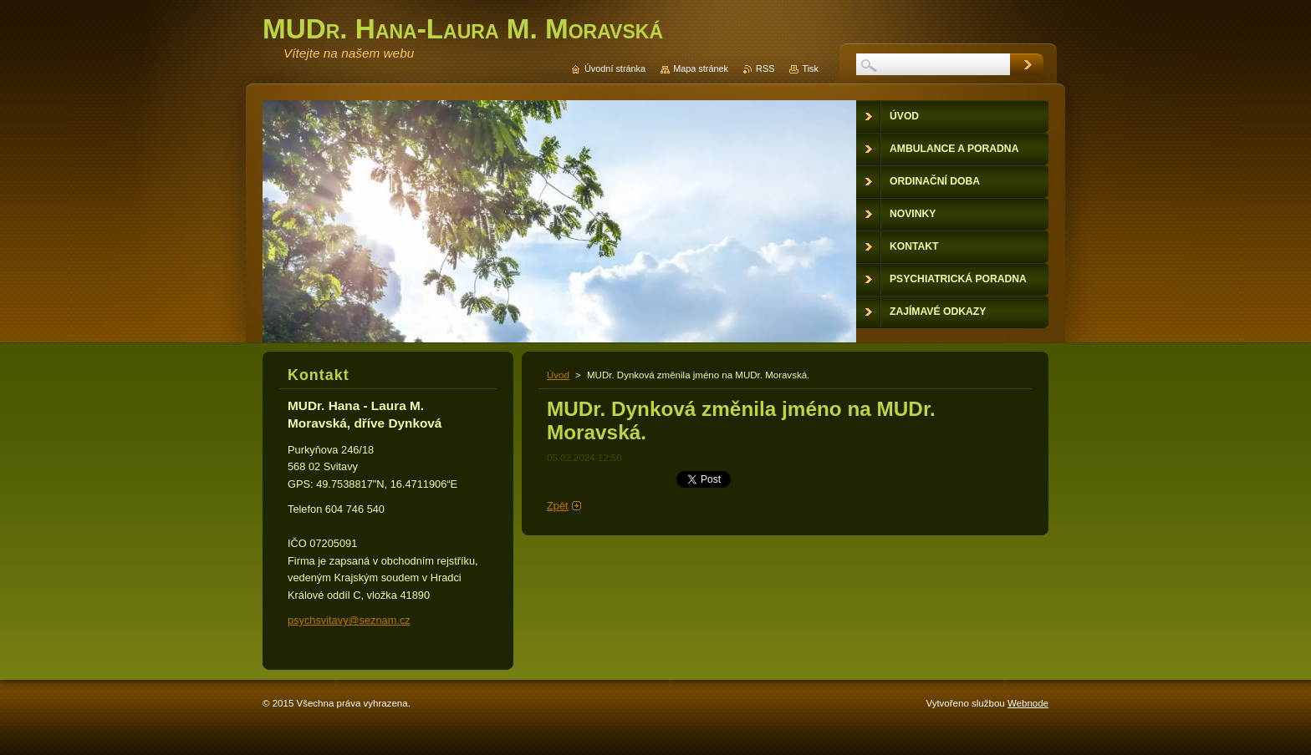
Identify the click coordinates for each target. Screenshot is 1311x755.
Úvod (558, 375)
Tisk (810, 68)
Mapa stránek (700, 68)
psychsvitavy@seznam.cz (349, 620)
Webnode (1027, 703)
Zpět (558, 505)
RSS (765, 68)
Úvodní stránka (614, 68)
